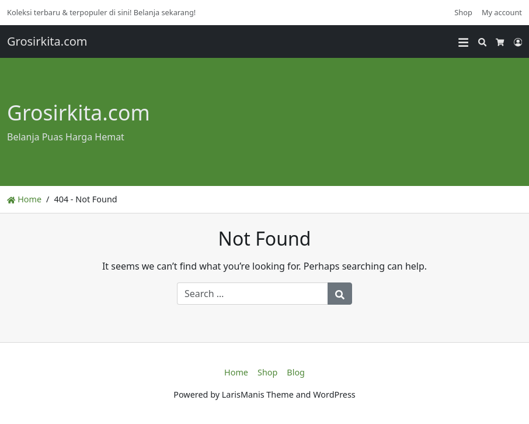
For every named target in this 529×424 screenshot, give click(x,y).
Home (24, 199)
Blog (296, 372)
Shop (463, 12)
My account (502, 12)
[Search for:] (252, 293)
